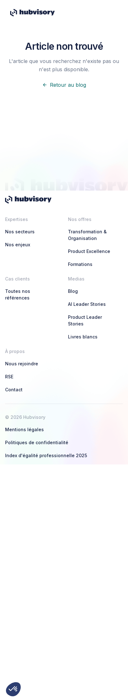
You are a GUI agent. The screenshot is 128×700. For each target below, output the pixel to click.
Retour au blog (64, 85)
